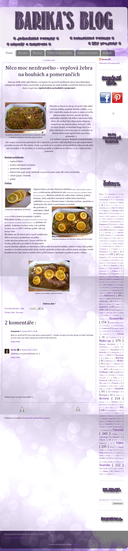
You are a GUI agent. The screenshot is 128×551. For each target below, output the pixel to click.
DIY (112, 254)
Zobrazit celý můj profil (109, 63)
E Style (121, 263)
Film (101, 279)
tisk (100, 424)
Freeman (106, 287)
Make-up (106, 340)
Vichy (112, 447)
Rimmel (115, 402)
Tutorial (118, 430)
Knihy (122, 313)
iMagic (109, 304)
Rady (109, 389)
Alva (122, 194)
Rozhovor (113, 405)
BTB (106, 230)
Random (119, 389)
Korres (102, 319)
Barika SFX (106, 59)
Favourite (116, 274)
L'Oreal (105, 326)
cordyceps (103, 241)
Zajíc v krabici (119, 469)
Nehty (120, 361)
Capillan (121, 230)
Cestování (120, 235)
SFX (122, 407)
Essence (115, 266)
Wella (118, 453)
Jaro (118, 307)
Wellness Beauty (105, 455)
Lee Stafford (104, 334)
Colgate (106, 238)
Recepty (23, 53)
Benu (101, 216)
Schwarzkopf (111, 410)
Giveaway (116, 290)
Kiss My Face (111, 313)
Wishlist (102, 458)
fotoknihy (120, 285)
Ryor (122, 405)
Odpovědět (15, 342)
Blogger (75, 544)
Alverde (107, 197)
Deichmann (103, 249)
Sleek (117, 413)
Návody (120, 358)
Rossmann (102, 405)
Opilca (117, 369)
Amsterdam (104, 200)
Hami (101, 299)
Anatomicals (119, 200)
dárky (118, 246)
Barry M (102, 213)
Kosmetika (116, 318)
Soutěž (101, 416)
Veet (116, 440)
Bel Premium (115, 213)
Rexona (102, 402)
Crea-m (121, 241)
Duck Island (111, 263)
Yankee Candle (108, 462)
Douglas (105, 260)
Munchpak (120, 355)
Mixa (101, 355)
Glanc (101, 293)
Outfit (117, 372)
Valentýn (116, 437)
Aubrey (113, 202)
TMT (118, 424)
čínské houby (107, 246)
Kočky (106, 315)
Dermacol (103, 252)
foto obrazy (108, 285)
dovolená (115, 260)
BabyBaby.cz (103, 208)
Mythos (107, 358)
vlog (111, 450)
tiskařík (109, 424)
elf (105, 266)
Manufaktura (104, 347)
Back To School (118, 208)
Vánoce (103, 440)
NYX (106, 369)
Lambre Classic (119, 328)
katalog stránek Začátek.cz (15, 538)
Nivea (117, 364)
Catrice (120, 233)
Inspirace (104, 307)
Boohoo (114, 224)
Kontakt (107, 53)
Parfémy (112, 375)
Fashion (115, 271)
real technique (114, 392)
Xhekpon (121, 458)
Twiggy (115, 434)
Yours (118, 462)
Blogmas (103, 224)
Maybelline (115, 350)
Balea (105, 211)
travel (105, 430)
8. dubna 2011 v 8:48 (28, 331)
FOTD (114, 282)
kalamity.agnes (116, 310)
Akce (101, 194)
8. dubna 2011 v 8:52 (28, 350)
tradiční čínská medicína (116, 427)
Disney (102, 255)
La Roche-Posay (118, 326)
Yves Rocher (104, 469)
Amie (117, 197)
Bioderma (120, 219)
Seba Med (109, 408)
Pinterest (103, 380)
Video (120, 442)
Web (101, 453)
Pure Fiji (113, 386)
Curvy (106, 244)
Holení (118, 299)
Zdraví (117, 471)
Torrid (101, 427)
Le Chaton (116, 331)
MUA (109, 355)
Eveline (102, 268)
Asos (104, 202)
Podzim (115, 383)
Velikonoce (103, 443)
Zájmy (106, 471)
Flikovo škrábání (113, 279)
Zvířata (108, 474)
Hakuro (121, 293)
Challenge (104, 301)
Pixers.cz (116, 380)
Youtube (105, 465)
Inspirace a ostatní (87, 53)
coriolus (113, 241)
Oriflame (104, 372)
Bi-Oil (122, 216)
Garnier (105, 290)
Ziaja (101, 474)
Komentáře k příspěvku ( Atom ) (36, 418)
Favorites (103, 274)
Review (105, 398)
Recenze (37, 53)
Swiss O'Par (120, 416)
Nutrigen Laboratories (107, 366)
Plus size (103, 383)
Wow (111, 458)
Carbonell (108, 233)
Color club (116, 238)
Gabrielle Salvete (118, 287)
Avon (121, 202)
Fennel (101, 277)
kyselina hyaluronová (116, 323)
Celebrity (108, 235)
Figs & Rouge (114, 277)
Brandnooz (119, 227)
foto (122, 282)
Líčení (120, 334)
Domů (9, 53)
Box (122, 224)
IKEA (101, 304)
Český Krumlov (118, 244)
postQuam (102, 386)
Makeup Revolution (108, 344)
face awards (114, 268)
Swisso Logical (108, 419)
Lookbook (113, 337)
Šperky (101, 421)
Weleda (110, 453)
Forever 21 (103, 282)
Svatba (109, 416)
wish (118, 455)
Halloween (110, 296)
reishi (118, 395)
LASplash (106, 331)
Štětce (110, 421)
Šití (119, 419)
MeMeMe (103, 352)
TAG (118, 421)
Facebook (103, 271)
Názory (109, 361)
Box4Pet (107, 227)
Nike (108, 364)
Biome (105, 222)
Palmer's (102, 375)
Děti (115, 252)
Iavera (117, 301)
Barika (16, 309)
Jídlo (13, 312)
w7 (118, 450)
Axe (108, 205)
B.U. (117, 205)
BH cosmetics (111, 216)
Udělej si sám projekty (60, 53)
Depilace (116, 249)
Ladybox (106, 328)
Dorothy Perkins (118, 257)
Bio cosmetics (108, 219)
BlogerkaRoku (116, 222)
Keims (101, 313)
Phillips (116, 378)
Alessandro (112, 194)
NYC (122, 366)
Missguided (116, 352)
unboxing (103, 437)
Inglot (118, 304)
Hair (110, 293)
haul (109, 299)
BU (114, 230)
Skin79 (108, 413)
